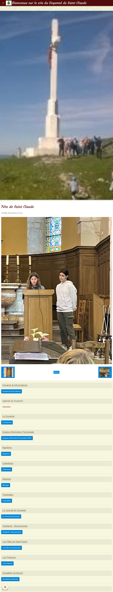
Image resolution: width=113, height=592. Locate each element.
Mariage (6, 485)
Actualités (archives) (10, 579)
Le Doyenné (7, 422)
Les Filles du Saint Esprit (12, 548)
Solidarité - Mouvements (12, 532)
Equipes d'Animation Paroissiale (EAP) (17, 438)
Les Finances (7, 563)
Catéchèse (6, 407)
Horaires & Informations (12, 391)
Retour (56, 372)
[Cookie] (5, 587)
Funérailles (7, 501)
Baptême (6, 454)
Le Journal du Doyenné (11, 516)
